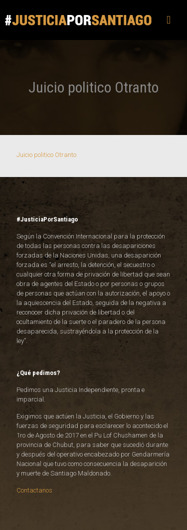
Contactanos (34, 490)
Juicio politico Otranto (46, 154)
